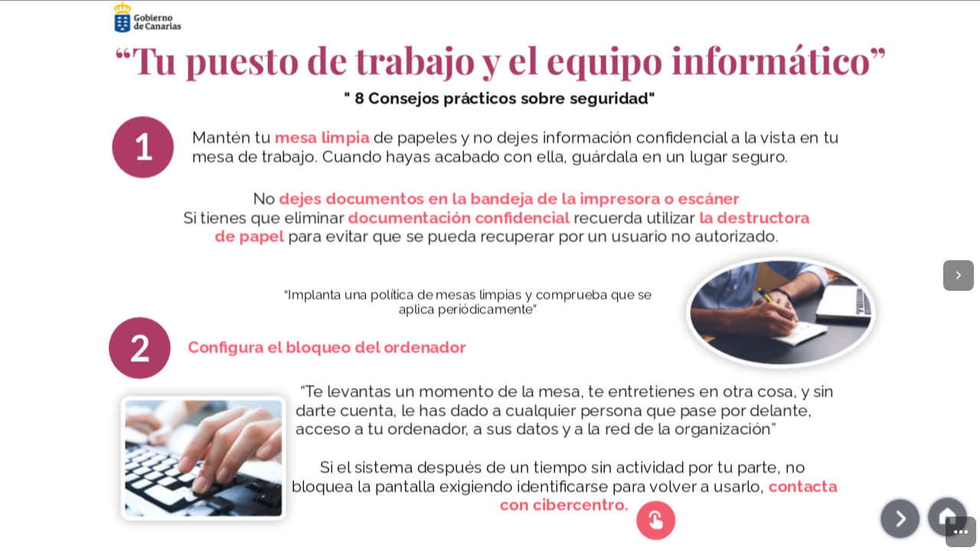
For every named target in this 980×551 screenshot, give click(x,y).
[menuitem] (961, 532)
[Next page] (958, 275)
